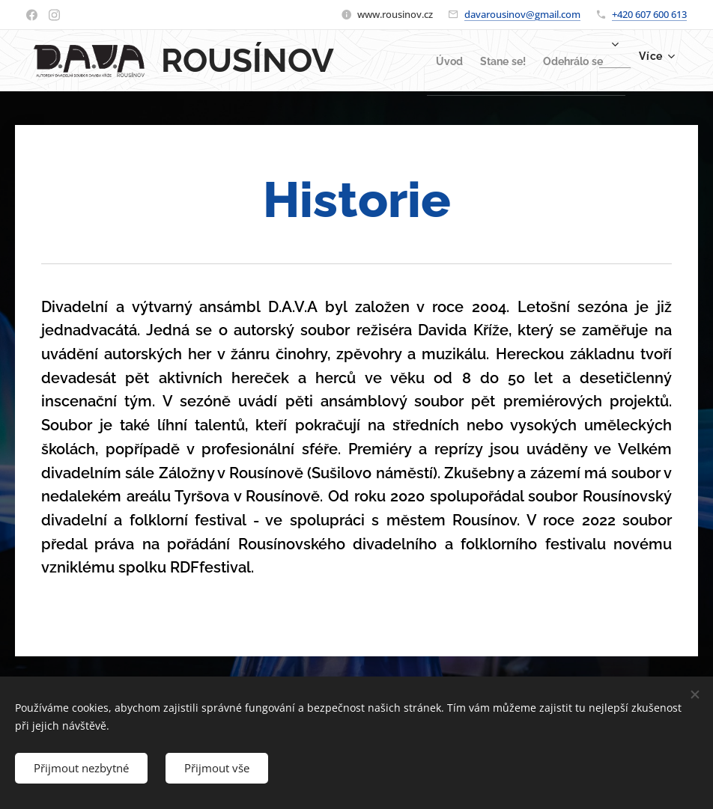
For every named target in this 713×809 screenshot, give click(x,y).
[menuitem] (418, 60)
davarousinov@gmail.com (522, 14)
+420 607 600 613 (649, 14)
